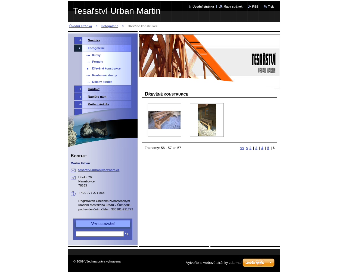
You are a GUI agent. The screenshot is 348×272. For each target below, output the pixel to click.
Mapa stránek (233, 6)
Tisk (271, 6)
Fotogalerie (109, 26)
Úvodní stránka (203, 6)
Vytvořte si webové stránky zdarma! (214, 263)
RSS (255, 6)
